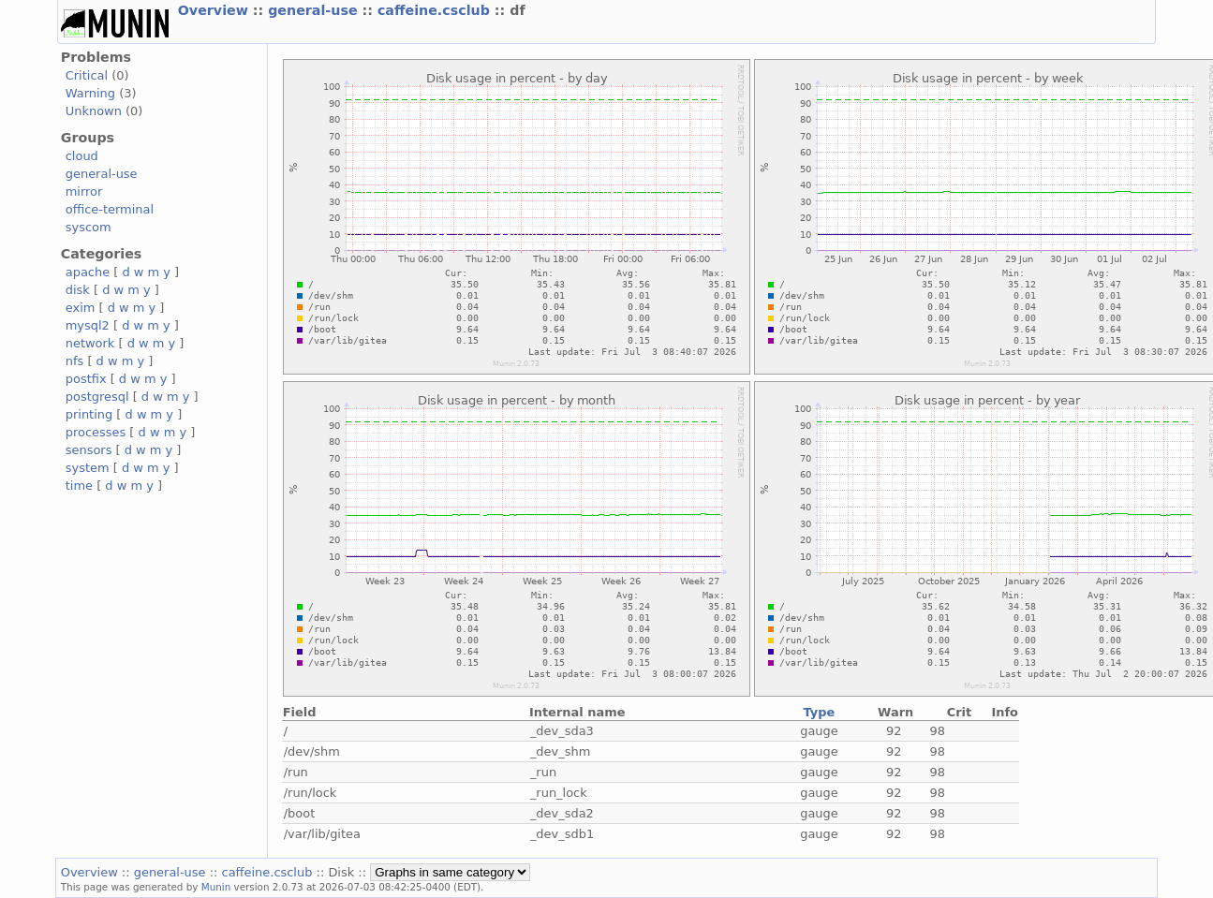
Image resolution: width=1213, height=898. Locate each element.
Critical (87, 75)
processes (96, 432)
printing (89, 414)
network (90, 343)
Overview (215, 10)
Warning (90, 93)
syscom (88, 227)
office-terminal (110, 209)
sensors (89, 450)
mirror (84, 191)
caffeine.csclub (436, 10)
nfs (75, 361)
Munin (216, 886)
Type (820, 712)
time (79, 485)
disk (78, 290)
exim (81, 308)
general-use (315, 10)
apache (88, 272)
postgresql (97, 397)
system (88, 468)
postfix (86, 379)
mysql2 (88, 325)
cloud (82, 156)
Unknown (94, 111)
